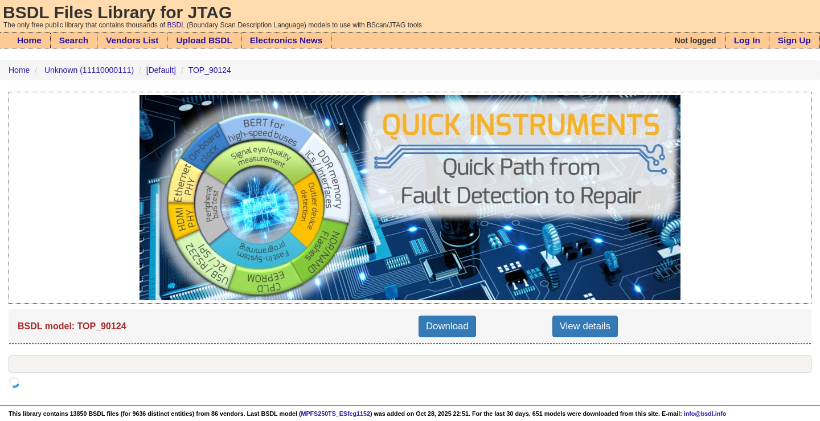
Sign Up (794, 40)
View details (585, 326)
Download (447, 326)
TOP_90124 (209, 70)
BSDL (176, 25)
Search (73, 40)
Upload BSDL (204, 40)
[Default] (161, 70)
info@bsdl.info (705, 413)
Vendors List (132, 40)
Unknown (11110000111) (89, 70)
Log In (747, 40)
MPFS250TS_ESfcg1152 (335, 413)
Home (29, 40)
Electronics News (286, 40)
